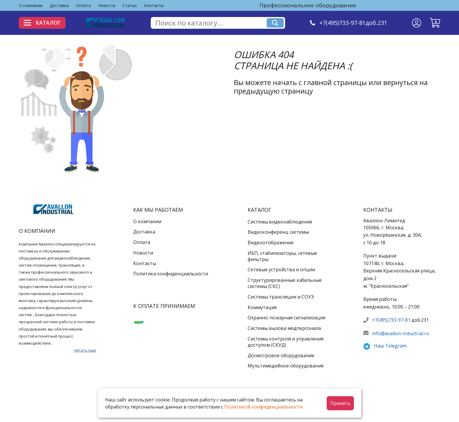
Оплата (83, 5)
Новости (106, 5)
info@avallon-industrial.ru (400, 333)
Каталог (42, 22)
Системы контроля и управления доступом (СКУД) (285, 341)
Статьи (129, 5)
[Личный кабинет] (416, 23)
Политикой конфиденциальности (263, 407)
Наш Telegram (390, 346)
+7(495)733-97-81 (391, 320)
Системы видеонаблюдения (280, 221)
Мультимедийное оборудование (286, 365)
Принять (340, 403)
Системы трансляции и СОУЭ (281, 297)
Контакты (154, 5)
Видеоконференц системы (278, 232)
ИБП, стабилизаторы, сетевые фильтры (282, 256)
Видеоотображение (271, 242)
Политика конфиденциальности (170, 273)
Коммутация (262, 307)
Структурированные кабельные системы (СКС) (285, 283)
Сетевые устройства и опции (281, 269)
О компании (30, 5)
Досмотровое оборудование (281, 355)
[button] (434, 23)
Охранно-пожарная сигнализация (286, 317)
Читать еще (85, 350)
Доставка (59, 5)
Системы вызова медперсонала (284, 328)
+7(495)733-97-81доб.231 (354, 23)
